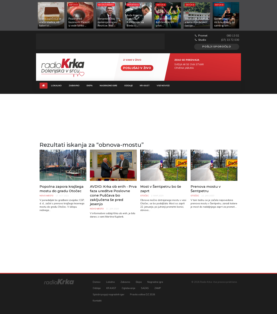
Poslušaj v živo (137, 68)
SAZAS (145, 288)
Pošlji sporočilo (216, 46)
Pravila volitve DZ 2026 (142, 294)
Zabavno (74, 85)
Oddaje (128, 85)
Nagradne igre (108, 85)
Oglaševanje (128, 288)
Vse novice (163, 85)
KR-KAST (145, 85)
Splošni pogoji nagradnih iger (108, 294)
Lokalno (56, 85)
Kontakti (97, 300)
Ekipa (90, 85)
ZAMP (157, 288)
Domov (97, 281)
